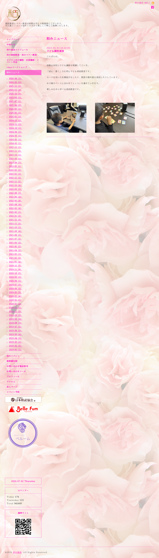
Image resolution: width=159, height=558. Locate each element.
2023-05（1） (15, 166)
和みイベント (13, 356)
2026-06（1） (15, 79)
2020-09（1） (15, 277)
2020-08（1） (15, 281)
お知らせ (11, 45)
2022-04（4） (15, 205)
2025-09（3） (15, 98)
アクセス (11, 382)
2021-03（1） (15, 254)
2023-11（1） (15, 151)
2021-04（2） (15, 250)
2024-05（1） (15, 136)
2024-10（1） (15, 128)
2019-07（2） (15, 327)
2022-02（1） (15, 212)
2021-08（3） (15, 235)
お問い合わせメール (16, 371)
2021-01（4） (15, 262)
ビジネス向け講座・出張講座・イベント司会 (23, 61)
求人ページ (12, 387)
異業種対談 (12, 361)
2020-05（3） (15, 292)
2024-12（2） (15, 121)
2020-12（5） (15, 266)
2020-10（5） (15, 273)
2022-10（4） (15, 185)
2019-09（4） (16, 319)
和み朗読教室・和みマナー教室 (22, 55)
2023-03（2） (15, 170)
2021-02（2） (15, 258)
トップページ (13, 40)
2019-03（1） (15, 342)
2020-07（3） (15, 285)
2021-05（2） (15, 247)
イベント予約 (13, 392)
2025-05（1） (15, 109)
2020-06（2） (15, 289)
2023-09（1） (15, 159)
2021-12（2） (15, 220)
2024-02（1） (15, 140)
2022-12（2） (15, 178)
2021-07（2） (15, 239)
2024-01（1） (15, 143)
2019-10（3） (15, 315)
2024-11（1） (15, 124)
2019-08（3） (15, 323)
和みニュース (13, 73)
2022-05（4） (15, 201)
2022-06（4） (15, 197)
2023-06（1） (15, 163)
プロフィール (13, 377)
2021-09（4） (15, 231)
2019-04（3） (15, 338)
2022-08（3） (15, 193)
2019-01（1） (15, 350)
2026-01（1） (15, 82)
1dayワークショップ (17, 67)
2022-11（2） (15, 182)
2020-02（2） (15, 300)
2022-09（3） (15, 189)
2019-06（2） (15, 331)
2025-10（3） (15, 94)
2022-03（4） (15, 208)
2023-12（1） (15, 147)
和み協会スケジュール (17, 50)
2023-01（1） (15, 174)
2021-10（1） (15, 228)
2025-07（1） (15, 101)
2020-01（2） (15, 304)
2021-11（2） (15, 224)
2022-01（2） (15, 216)
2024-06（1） (15, 132)
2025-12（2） (15, 86)
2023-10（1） (15, 155)
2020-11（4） (15, 270)
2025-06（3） (15, 105)
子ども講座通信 (55, 51)
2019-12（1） (15, 308)
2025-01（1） (15, 117)
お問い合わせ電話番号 (17, 366)
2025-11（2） (15, 90)
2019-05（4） (15, 334)
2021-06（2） (15, 243)
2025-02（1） (15, 113)
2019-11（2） (15, 312)
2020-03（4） (15, 296)
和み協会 (17, 552)
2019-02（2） (15, 346)
